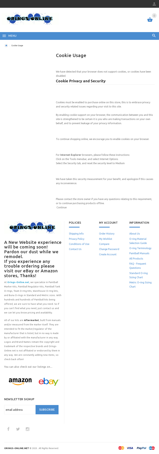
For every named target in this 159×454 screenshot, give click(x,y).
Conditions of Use (79, 244)
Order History (106, 233)
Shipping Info (76, 233)
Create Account (107, 254)
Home (6, 46)
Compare (104, 244)
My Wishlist (105, 238)
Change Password (109, 249)
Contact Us (75, 249)
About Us (134, 233)
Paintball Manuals (139, 253)
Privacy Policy (76, 238)
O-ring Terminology (140, 248)
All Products (136, 258)
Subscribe (47, 409)
